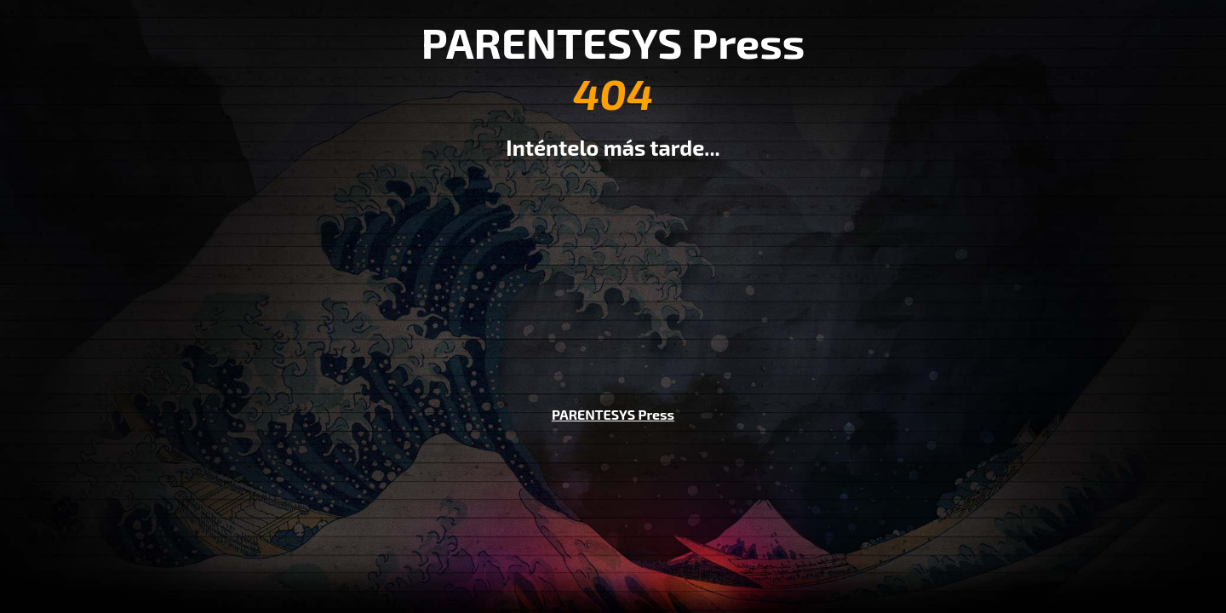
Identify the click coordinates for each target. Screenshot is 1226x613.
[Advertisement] (613, 270)
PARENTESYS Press (613, 414)
